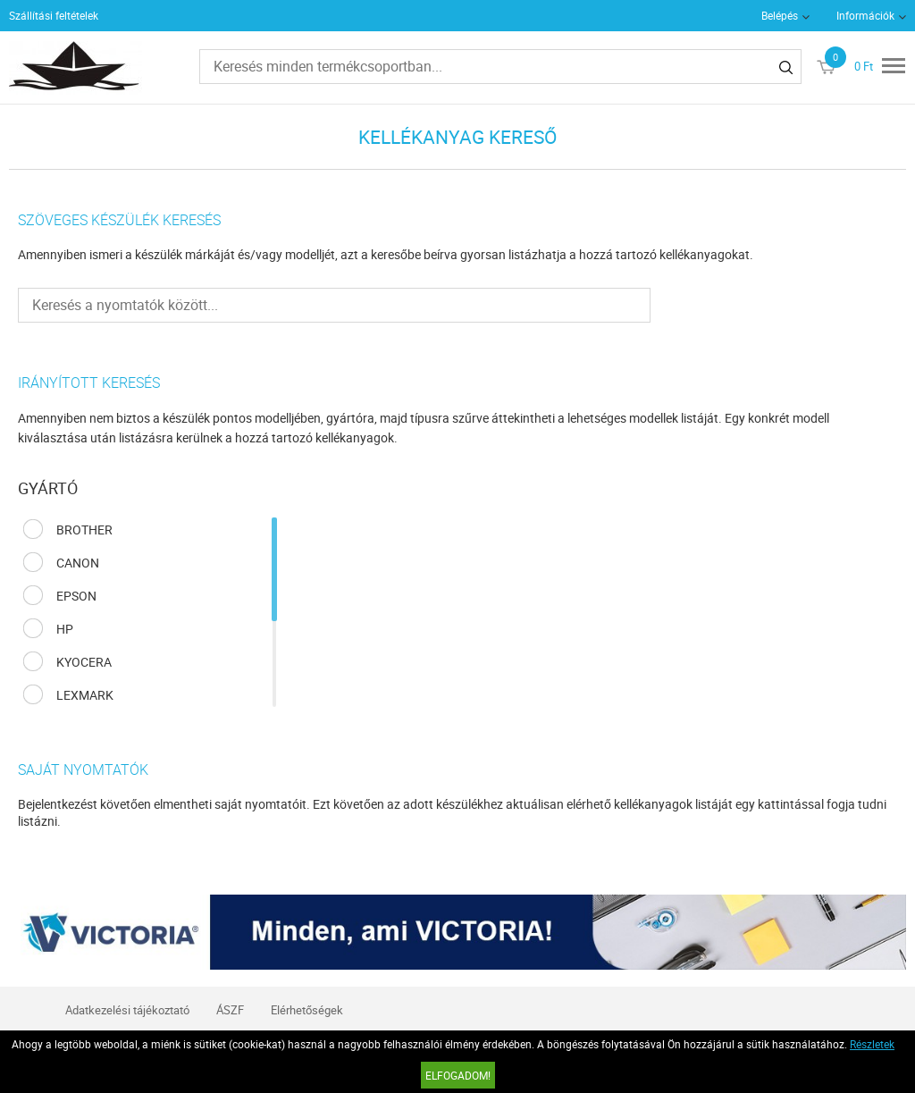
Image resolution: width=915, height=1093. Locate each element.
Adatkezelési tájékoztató (127, 1010)
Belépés (779, 15)
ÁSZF (230, 1010)
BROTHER (84, 529)
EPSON (76, 595)
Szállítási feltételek (53, 15)
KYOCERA (84, 661)
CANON (77, 562)
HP (64, 628)
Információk (865, 15)
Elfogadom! (458, 1075)
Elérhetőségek (307, 1010)
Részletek (872, 1044)
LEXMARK (84, 694)
